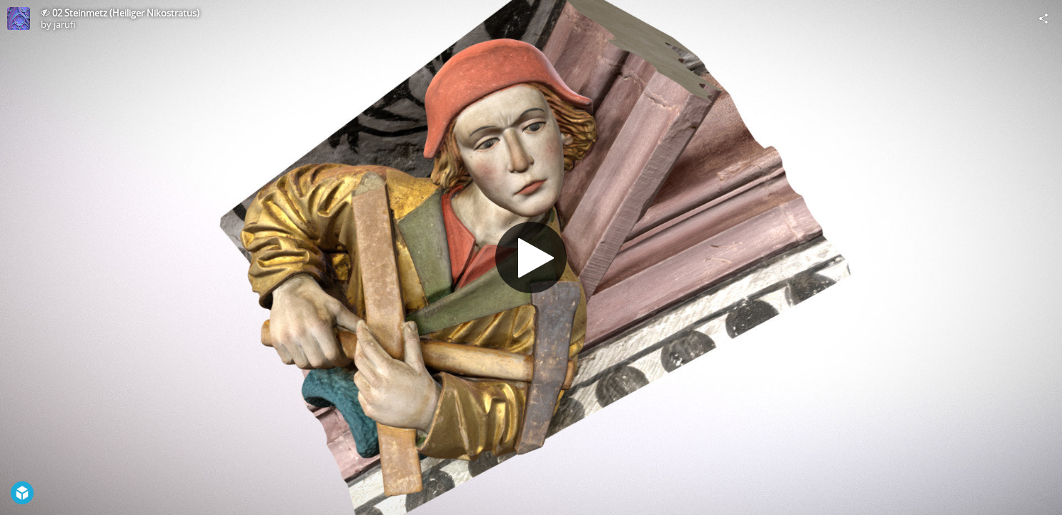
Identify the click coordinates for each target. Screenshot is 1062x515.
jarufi (65, 24)
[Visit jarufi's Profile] (18, 18)
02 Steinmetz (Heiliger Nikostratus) (125, 12)
